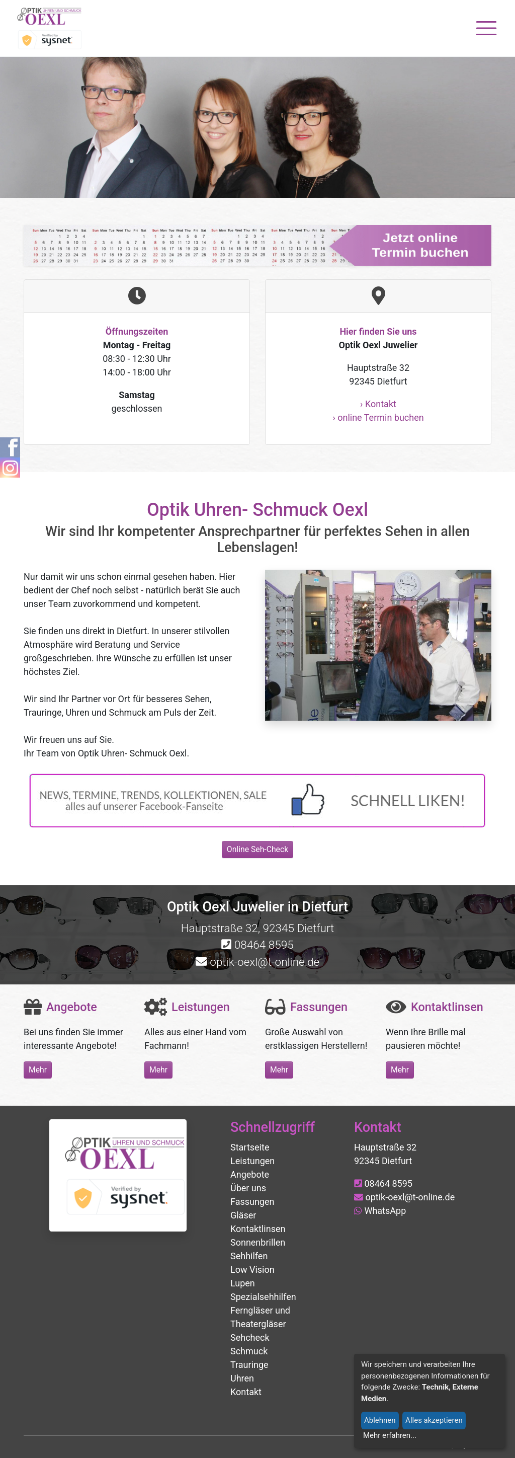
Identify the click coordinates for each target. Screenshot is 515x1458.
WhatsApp (380, 1210)
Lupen (242, 1283)
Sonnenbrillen (257, 1242)
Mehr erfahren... (389, 1435)
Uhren (242, 1378)
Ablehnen (380, 1420)
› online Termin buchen (377, 417)
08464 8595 (257, 944)
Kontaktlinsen (257, 1228)
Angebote (249, 1174)
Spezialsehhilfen (263, 1296)
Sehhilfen (249, 1256)
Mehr (38, 1070)
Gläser (243, 1215)
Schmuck (249, 1351)
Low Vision (252, 1269)
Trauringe (249, 1364)
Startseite (249, 1147)
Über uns (248, 1188)
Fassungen (252, 1201)
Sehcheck (250, 1337)
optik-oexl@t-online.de (257, 961)
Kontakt (246, 1392)
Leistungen (252, 1161)
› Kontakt (378, 404)
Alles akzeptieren (434, 1420)
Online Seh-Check (257, 849)
